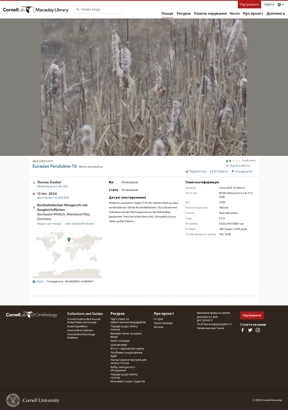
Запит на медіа (119, 341)
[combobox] (102, 9)
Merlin (235, 13)
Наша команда (163, 323)
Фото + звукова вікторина (127, 348)
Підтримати (249, 4)
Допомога (275, 13)
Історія (158, 319)
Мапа (37, 281)
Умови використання (210, 328)
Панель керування (210, 13)
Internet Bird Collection (80, 330)
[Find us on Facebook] (242, 330)
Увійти (269, 4)
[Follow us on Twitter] (250, 330)
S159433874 (53, 198)
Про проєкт (253, 13)
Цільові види (118, 345)
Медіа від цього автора (52, 186)
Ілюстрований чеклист (80, 223)
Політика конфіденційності (214, 324)
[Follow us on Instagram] (258, 330)
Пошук (167, 13)
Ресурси (184, 13)
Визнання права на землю (213, 313)
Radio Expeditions (77, 326)
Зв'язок (158, 327)
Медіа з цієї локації (49, 223)
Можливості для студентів (127, 381)
